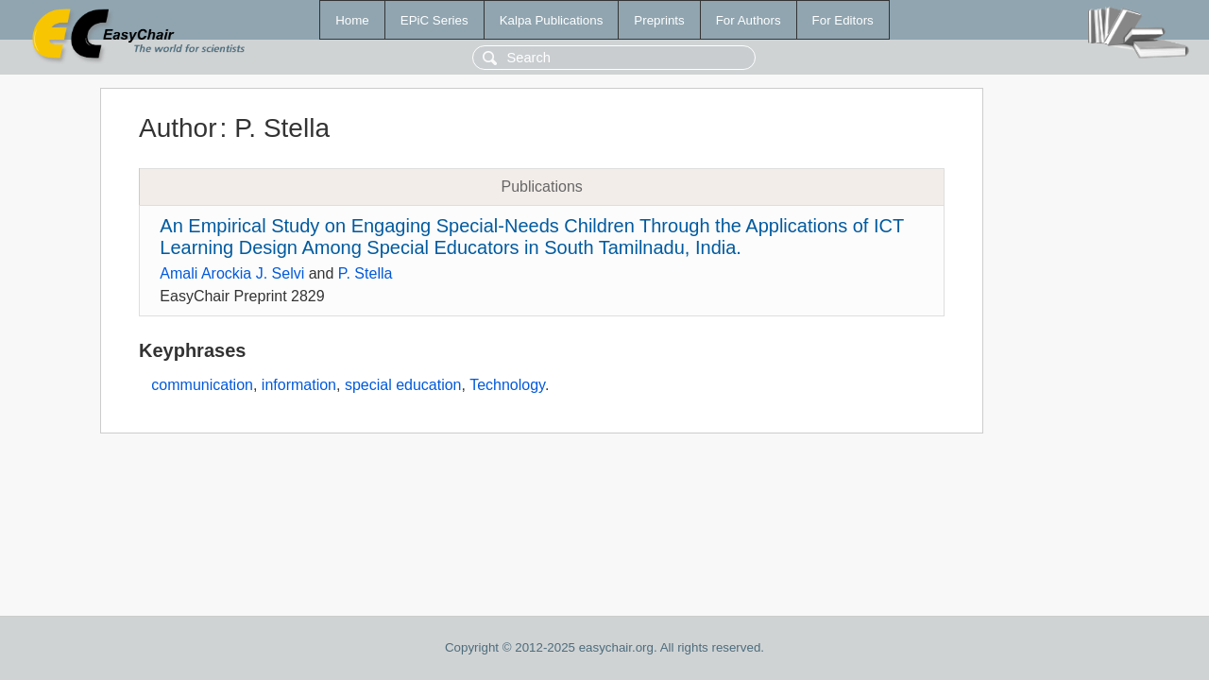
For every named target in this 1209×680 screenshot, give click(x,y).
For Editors (843, 20)
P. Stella (365, 273)
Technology (507, 385)
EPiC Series (434, 20)
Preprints (659, 20)
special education (403, 385)
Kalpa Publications (552, 20)
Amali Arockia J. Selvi (232, 273)
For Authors (748, 20)
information (299, 385)
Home (352, 20)
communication (202, 385)
